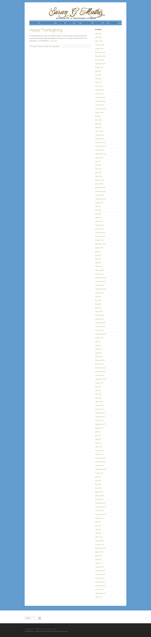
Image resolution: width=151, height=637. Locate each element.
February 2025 (99, 90)
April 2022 (98, 217)
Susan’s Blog (60, 23)
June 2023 (98, 165)
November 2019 (100, 326)
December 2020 (100, 278)
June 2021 (98, 255)
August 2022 (99, 203)
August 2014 (99, 552)
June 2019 (98, 345)
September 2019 (100, 334)
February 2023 (99, 180)
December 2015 (100, 503)
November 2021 (100, 236)
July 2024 (98, 116)
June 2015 (98, 526)
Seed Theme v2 (29, 631)
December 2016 (100, 458)
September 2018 (100, 379)
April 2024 (98, 127)
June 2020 (98, 300)
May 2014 (98, 559)
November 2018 (100, 371)
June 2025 (98, 75)
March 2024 (99, 131)
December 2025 (100, 52)
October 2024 (99, 105)
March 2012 (99, 597)
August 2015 (99, 518)
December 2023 (100, 142)
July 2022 (98, 206)
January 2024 (99, 139)
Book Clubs (69, 23)
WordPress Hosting (51, 631)
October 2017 (99, 420)
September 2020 (100, 289)
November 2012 (100, 586)
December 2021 (100, 233)
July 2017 (98, 432)
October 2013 (99, 578)
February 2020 (99, 315)
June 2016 (98, 480)
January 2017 (99, 454)
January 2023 (99, 184)
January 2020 (99, 319)
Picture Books (97, 23)
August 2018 (99, 383)
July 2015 (98, 522)
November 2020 (100, 281)
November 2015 (100, 507)
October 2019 (99, 330)
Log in (66, 631)
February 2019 (99, 360)
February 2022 (99, 225)
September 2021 (100, 244)
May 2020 (98, 304)
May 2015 (98, 529)
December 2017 (100, 413)
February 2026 (99, 45)
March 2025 (99, 86)
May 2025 (98, 79)
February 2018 (99, 405)
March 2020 (99, 311)
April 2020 (98, 308)
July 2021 (98, 251)
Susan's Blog (41, 46)
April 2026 (98, 37)
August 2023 (99, 157)
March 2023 (99, 176)
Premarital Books (86, 23)
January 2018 (99, 409)
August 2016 (99, 473)
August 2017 (99, 428)
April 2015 (98, 533)
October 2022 (99, 195)
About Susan (34, 23)
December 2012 (100, 582)
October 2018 (99, 375)
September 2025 (100, 64)
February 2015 (99, 541)
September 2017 (100, 424)
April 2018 (98, 398)
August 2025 (99, 67)
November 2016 (100, 462)
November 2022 (100, 191)
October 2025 (99, 60)
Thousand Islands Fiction (47, 23)
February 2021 (99, 270)
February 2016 (99, 495)
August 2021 (99, 248)
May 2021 (98, 259)
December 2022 (100, 187)
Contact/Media (113, 23)
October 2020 (99, 285)
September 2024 (100, 109)
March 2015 (99, 537)
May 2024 (98, 124)
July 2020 (98, 296)
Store (105, 23)
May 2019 (98, 349)
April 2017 (98, 443)
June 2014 (98, 556)
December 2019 (100, 323)
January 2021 (99, 274)
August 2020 (99, 293)
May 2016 (98, 484)
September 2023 (100, 154)
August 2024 (99, 112)
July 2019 (98, 341)
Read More (53, 41)
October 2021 (99, 240)
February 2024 (99, 135)
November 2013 (100, 574)
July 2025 (98, 71)
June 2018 (98, 390)
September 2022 (100, 199)
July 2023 (98, 161)
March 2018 (99, 402)
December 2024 (100, 97)
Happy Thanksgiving (45, 30)
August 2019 (99, 338)
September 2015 (100, 514)
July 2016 (98, 477)
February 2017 (99, 450)
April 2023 (98, 172)
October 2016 (99, 465)
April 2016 (98, 488)
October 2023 (99, 150)
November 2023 (100, 146)
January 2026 (99, 49)
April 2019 (98, 353)
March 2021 (99, 266)
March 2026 (99, 41)
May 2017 (98, 439)
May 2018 (98, 394)
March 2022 (99, 221)
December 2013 (100, 571)
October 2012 (99, 589)
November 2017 (100, 417)
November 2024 (100, 101)
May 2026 (98, 33)
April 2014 (98, 563)
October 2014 (99, 544)
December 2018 (100, 368)
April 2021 (98, 263)
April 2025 (98, 82)
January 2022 (99, 229)
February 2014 (99, 567)
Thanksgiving (55, 46)
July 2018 (98, 387)
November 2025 (100, 56)
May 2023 (98, 169)
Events (77, 23)
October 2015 (99, 510)
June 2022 (98, 210)
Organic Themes (40, 631)
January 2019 (99, 364)
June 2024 (98, 120)
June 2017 (98, 435)
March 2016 (99, 492)
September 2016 (100, 469)
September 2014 (100, 548)
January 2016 (99, 499)
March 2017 (99, 447)
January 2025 (99, 94)
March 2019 (99, 356)
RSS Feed (60, 631)
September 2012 (100, 593)
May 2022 (98, 214)
